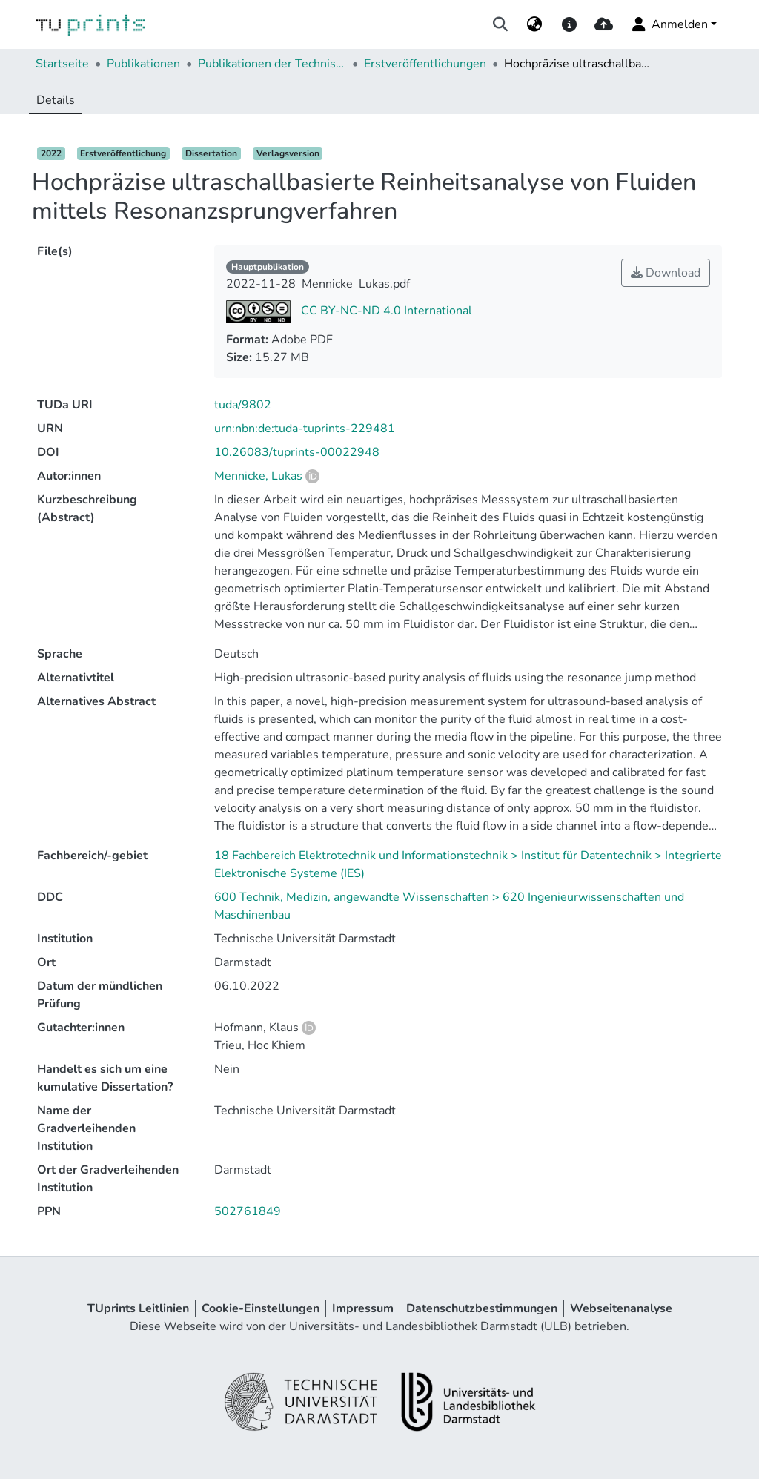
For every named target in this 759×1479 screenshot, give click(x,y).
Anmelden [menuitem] (669, 24)
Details (55, 100)
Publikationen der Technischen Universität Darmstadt (272, 64)
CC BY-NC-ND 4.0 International (385, 310)
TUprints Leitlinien (138, 1308)
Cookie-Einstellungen (260, 1308)
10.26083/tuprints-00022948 (297, 452)
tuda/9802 (242, 405)
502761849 (247, 1211)
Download (665, 273)
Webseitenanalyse (621, 1308)
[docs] (569, 24)
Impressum (363, 1308)
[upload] (603, 24)
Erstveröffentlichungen (425, 64)
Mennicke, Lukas (258, 476)
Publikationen (143, 64)
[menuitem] (535, 24)
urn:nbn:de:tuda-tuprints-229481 (304, 428)
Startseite (62, 64)
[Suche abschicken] (500, 24)
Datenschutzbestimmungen (481, 1308)
